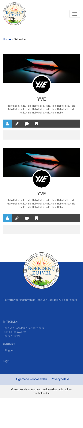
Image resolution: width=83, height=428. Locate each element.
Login (6, 361)
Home (7, 39)
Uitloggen (8, 350)
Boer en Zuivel (11, 336)
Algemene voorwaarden (31, 379)
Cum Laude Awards (14, 332)
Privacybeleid (60, 379)
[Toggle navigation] (74, 14)
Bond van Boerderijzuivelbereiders (23, 328)
